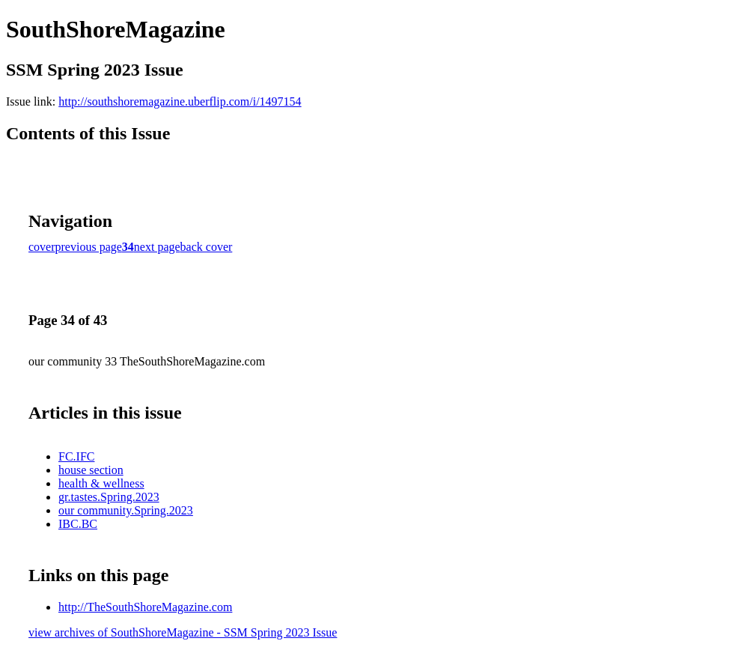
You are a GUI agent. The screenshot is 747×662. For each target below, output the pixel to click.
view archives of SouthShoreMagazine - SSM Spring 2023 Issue (182, 632)
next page (157, 246)
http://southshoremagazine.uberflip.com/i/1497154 (179, 101)
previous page (88, 246)
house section (91, 470)
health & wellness (101, 483)
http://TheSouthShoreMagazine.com (145, 607)
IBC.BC (77, 523)
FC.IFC (76, 456)
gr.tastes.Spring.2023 (108, 497)
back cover (206, 246)
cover (41, 246)
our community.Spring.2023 (125, 510)
